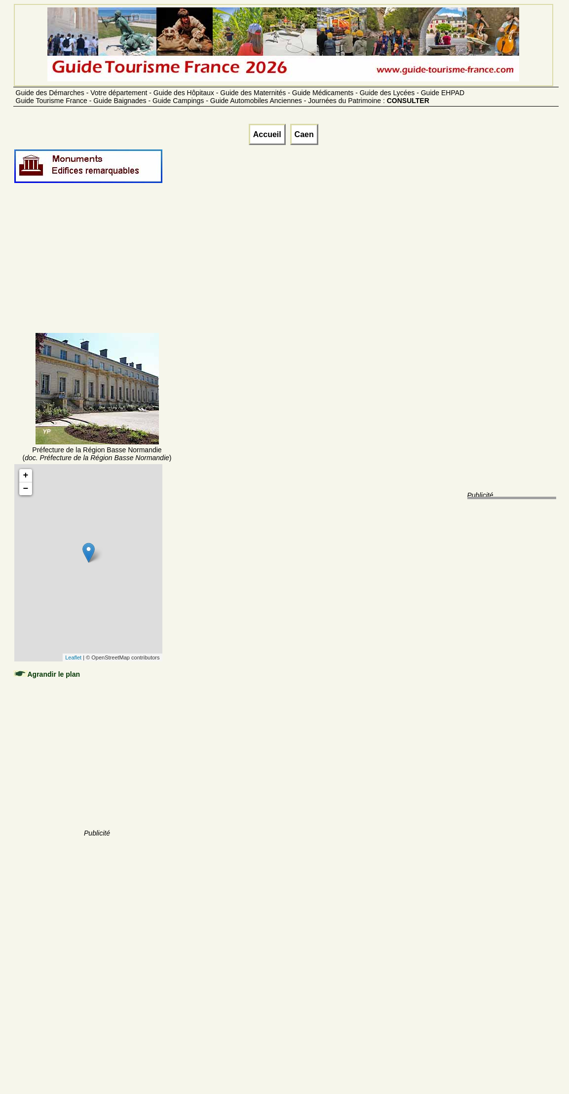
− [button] (26, 489)
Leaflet (73, 657)
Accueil (267, 134)
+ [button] (26, 475)
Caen (304, 134)
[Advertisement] (97, 269)
